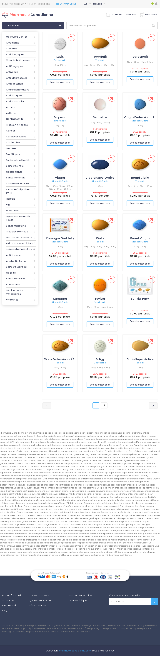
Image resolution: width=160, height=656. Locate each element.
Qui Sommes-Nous (40, 600)
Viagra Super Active (100, 178)
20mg (92, 65)
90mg (107, 367)
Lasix (60, 57)
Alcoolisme (12, 42)
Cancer (10, 130)
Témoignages (37, 605)
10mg (86, 65)
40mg (56, 65)
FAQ (4, 610)
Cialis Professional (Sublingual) (67, 359)
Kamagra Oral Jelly (60, 238)
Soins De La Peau (16, 266)
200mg (67, 189)
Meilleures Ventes (17, 36)
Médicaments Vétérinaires (14, 292)
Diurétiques (13, 154)
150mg (59, 189)
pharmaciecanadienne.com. (74, 650)
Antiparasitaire (15, 101)
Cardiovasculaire (16, 136)
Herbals (10, 198)
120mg (70, 186)
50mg (99, 122)
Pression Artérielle (17, 124)
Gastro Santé (14, 171)
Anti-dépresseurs (16, 78)
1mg (57, 125)
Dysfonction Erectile (18, 160)
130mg (52, 189)
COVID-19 (11, 48)
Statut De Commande (121, 14)
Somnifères (13, 284)
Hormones (12, 210)
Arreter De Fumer (16, 261)
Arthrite (10, 107)
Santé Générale (15, 177)
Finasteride (60, 120)
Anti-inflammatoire (18, 89)
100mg (63, 65)
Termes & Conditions (82, 595)
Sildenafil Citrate (140, 120)
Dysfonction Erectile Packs (18, 218)
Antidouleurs (13, 255)
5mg (62, 125)
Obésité (11, 272)
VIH (8, 204)
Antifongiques (14, 66)
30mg (93, 367)
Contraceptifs (14, 119)
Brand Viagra (140, 238)
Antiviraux (12, 72)
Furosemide (60, 60)
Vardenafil (140, 57)
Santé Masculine (16, 225)
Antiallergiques (15, 54)
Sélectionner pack (60, 82)
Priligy (100, 359)
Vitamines (12, 299)
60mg (106, 65)
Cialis (100, 238)
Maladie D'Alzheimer (18, 60)
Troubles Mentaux (17, 231)
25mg (92, 122)
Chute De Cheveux (17, 183)
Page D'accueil (11, 595)
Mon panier (149, 14)
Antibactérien (14, 83)
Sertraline (100, 117)
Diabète (11, 148)
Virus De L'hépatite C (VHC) (18, 191)
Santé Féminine (15, 278)
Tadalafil (100, 57)
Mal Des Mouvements (19, 237)
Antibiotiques (14, 95)
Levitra (100, 299)
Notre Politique (78, 600)
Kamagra (60, 299)
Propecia (60, 117)
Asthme (11, 113)
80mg (113, 65)
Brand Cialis (140, 178)
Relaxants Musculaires (19, 243)
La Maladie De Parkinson (20, 249)
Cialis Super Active (140, 359)
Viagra (60, 178)
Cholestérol (13, 142)
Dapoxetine (100, 362)
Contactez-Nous (39, 595)
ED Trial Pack (140, 299)
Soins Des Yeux (15, 165)
